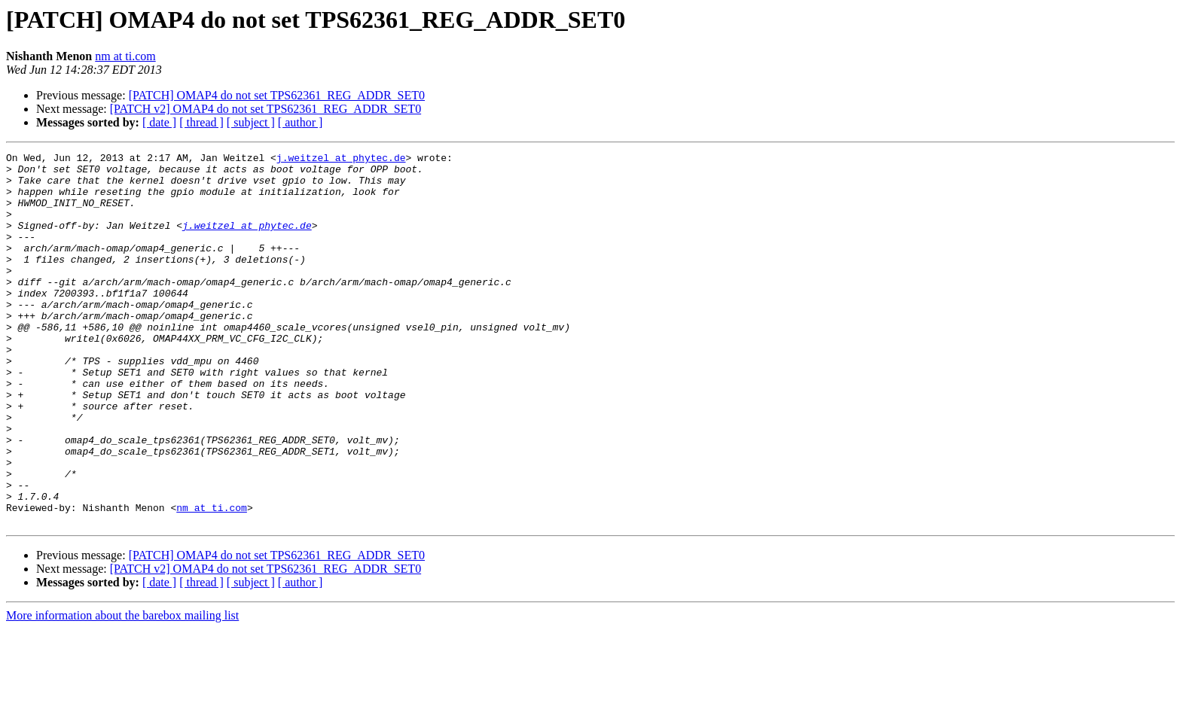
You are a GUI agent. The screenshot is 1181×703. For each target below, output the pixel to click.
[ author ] (300, 122)
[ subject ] (251, 122)
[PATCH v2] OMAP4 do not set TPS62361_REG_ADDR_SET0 (265, 108)
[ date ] (159, 122)
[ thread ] (201, 122)
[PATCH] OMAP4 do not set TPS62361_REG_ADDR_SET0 (277, 95)
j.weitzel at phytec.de (341, 159)
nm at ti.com (125, 56)
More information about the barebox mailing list (122, 689)
